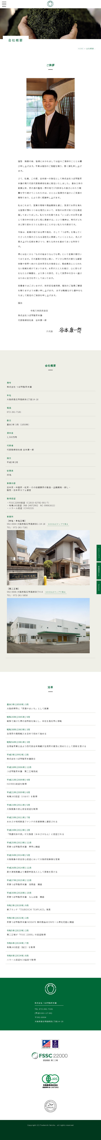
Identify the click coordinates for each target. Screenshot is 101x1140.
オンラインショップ (99, 553)
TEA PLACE (99, 587)
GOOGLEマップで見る (58, 524)
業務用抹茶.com (99, 571)
